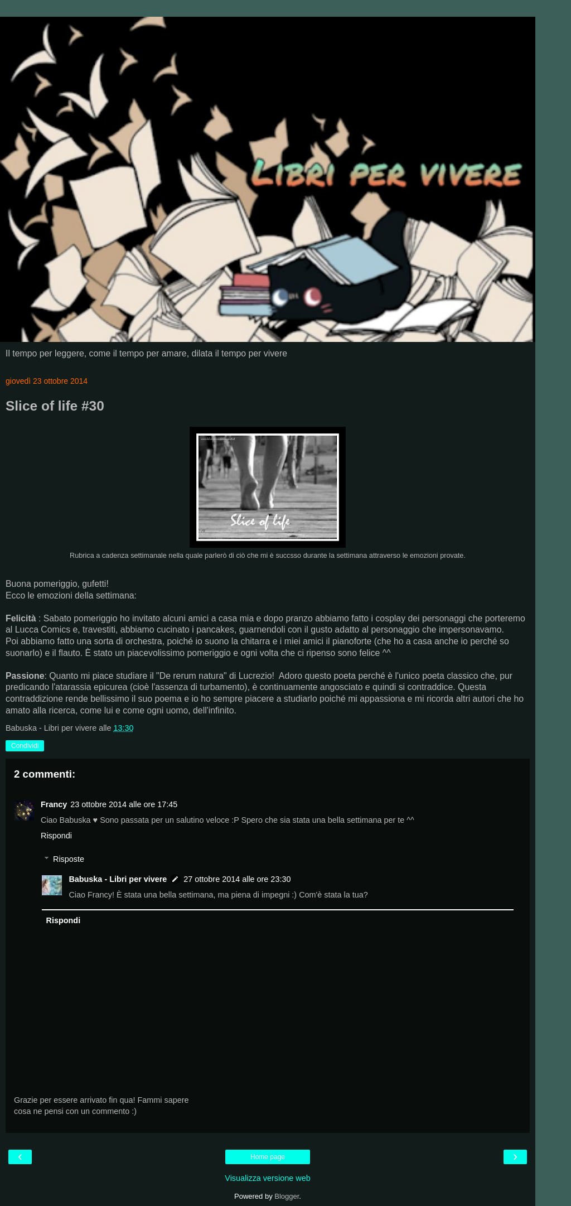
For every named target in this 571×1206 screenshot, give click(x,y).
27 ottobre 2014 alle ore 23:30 (237, 879)
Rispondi (56, 835)
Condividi (24, 746)
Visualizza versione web (267, 1178)
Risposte (68, 859)
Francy (54, 804)
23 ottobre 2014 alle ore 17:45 (123, 804)
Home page (267, 1157)
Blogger (286, 1196)
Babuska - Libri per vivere (118, 879)
